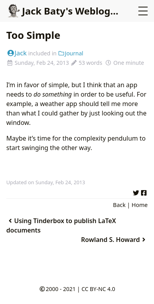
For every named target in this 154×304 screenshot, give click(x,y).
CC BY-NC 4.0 (98, 289)
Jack (16, 52)
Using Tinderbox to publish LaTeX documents (61, 225)
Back (119, 205)
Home (140, 205)
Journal (70, 53)
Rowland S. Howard (114, 239)
